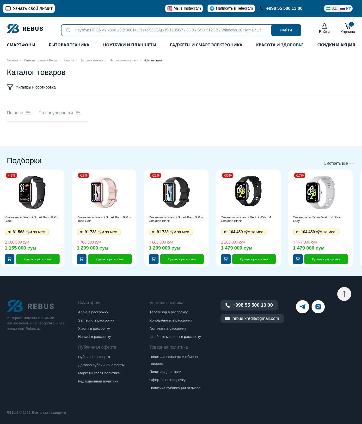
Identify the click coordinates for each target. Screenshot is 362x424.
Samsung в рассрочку (96, 320)
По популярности (60, 113)
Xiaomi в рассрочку (94, 328)
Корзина (348, 28)
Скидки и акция (336, 45)
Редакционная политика (98, 381)
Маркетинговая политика (99, 373)
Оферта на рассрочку (167, 380)
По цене (19, 113)
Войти (324, 28)
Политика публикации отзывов (175, 388)
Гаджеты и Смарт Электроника (206, 45)
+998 (281, 8)
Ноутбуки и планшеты (129, 45)
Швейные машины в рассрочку (175, 336)
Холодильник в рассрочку (170, 320)
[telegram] (302, 306)
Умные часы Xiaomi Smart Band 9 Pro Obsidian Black (176, 219)
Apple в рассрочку (93, 312)
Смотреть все (336, 163)
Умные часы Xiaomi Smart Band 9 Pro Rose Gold (104, 219)
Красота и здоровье (280, 45)
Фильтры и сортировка (31, 87)
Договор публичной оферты (101, 365)
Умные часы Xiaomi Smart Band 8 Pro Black (32, 219)
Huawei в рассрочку (94, 336)
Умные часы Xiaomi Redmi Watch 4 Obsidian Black (246, 219)
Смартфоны (21, 45)
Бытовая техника (69, 45)
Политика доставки (165, 372)
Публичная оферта (94, 357)
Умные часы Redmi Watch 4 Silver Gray (317, 219)
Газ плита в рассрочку (167, 328)
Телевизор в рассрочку (168, 312)
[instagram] (318, 306)
